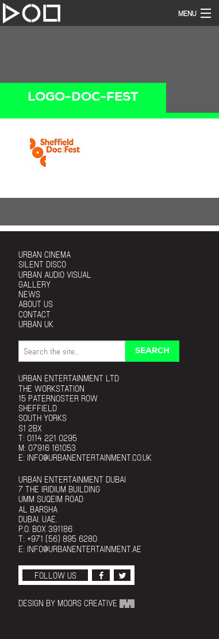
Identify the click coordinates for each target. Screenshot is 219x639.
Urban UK (35, 324)
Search (152, 351)
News (29, 294)
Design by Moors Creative (76, 603)
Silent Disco (42, 264)
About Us (35, 304)
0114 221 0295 (52, 438)
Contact (34, 314)
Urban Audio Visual (54, 275)
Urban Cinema (44, 254)
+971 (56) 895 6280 (62, 539)
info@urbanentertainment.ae (84, 549)
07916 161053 (52, 448)
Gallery (34, 284)
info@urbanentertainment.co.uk (89, 457)
